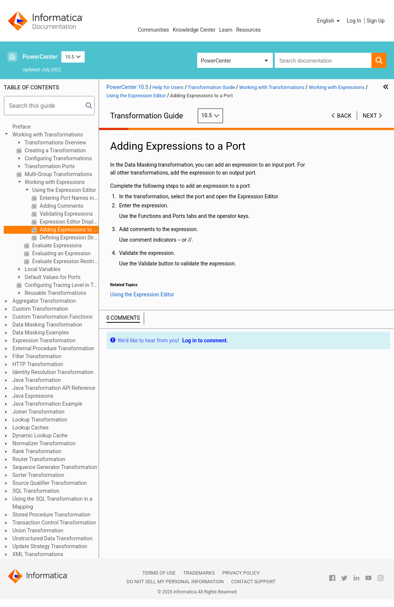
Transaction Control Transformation (54, 523)
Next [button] (370, 115)
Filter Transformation (37, 356)
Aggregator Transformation (44, 301)
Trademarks (199, 573)
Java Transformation (36, 380)
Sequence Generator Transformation (54, 467)
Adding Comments (60, 206)
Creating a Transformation (54, 150)
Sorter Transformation (38, 475)
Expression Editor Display (68, 222)
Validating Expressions (65, 214)
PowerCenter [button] (216, 61)
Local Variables (42, 269)
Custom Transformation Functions (52, 317)
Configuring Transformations (57, 158)
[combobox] (323, 60)
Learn (225, 30)
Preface (21, 127)
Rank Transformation (36, 451)
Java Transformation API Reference (53, 388)
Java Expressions (32, 396)
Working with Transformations (47, 135)
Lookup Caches (30, 428)
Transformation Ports (49, 166)
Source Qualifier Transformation (49, 483)
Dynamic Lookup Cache (40, 435)
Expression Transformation (44, 340)
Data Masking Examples (40, 333)
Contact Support (253, 581)
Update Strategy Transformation (49, 546)
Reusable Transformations (54, 293)
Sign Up (376, 21)
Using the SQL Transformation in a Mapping (52, 503)
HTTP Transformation (37, 364)
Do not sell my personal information (175, 581)
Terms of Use (158, 573)
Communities (153, 30)
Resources (248, 30)
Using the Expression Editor (63, 190)
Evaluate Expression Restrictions (65, 261)
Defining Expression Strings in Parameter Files (68, 238)
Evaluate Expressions (56, 245)
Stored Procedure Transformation (51, 515)
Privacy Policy (241, 573)
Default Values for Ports (52, 277)
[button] (329, 21)
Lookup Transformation (39, 420)
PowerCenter (40, 56)
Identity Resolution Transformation (52, 372)
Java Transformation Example (47, 404)
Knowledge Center (194, 30)
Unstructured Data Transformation (52, 538)
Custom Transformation (40, 309)
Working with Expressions (54, 182)
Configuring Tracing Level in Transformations (61, 285)
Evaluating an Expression (61, 253)
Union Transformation (37, 530)
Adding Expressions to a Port (68, 230)
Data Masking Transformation (47, 325)
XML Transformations (37, 554)
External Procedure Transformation (53, 348)
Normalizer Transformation (44, 443)
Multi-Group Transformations (57, 174)
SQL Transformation (35, 491)
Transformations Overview (54, 142)
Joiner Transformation (38, 412)
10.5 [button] (73, 57)
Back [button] (344, 115)
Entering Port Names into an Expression (68, 198)
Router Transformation (38, 459)
